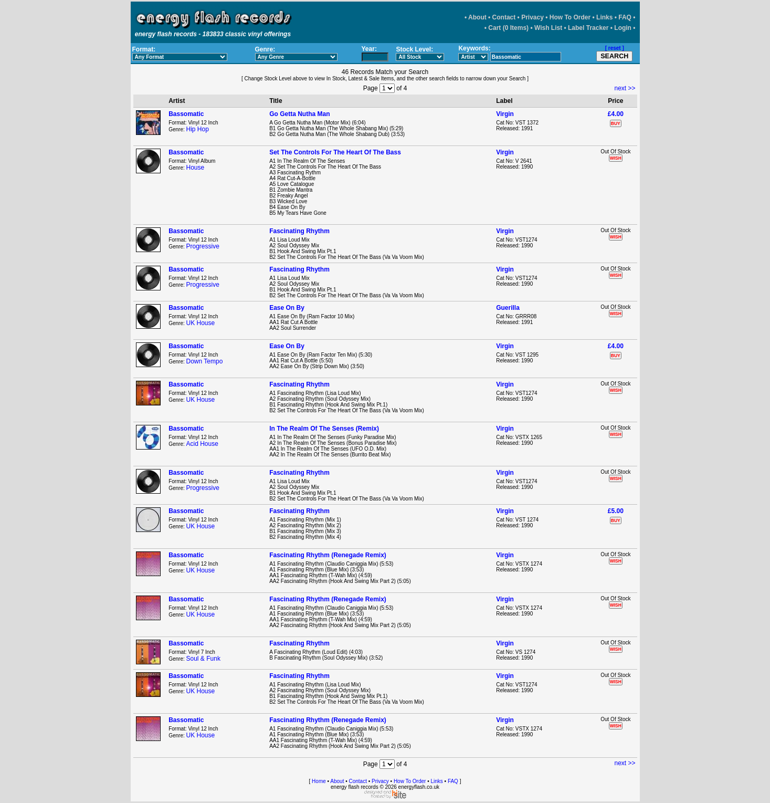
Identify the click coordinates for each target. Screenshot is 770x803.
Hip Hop (197, 129)
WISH (615, 158)
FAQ (624, 17)
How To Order (570, 17)
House (195, 167)
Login (622, 28)
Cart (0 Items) (508, 28)
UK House (200, 323)
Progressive (202, 246)
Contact (504, 17)
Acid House (202, 443)
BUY (615, 123)
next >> (624, 88)
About (477, 17)
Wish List (548, 28)
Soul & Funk (203, 658)
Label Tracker (588, 28)
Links (604, 17)
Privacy (532, 17)
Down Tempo (204, 361)
